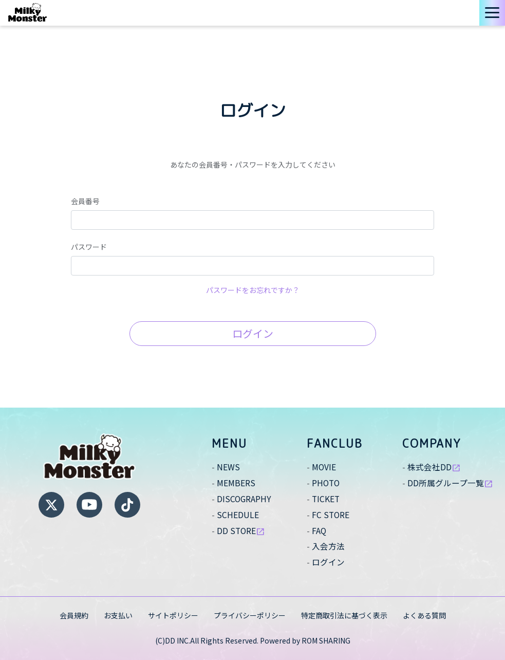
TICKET (326, 498)
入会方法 (328, 546)
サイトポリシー (173, 615)
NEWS (228, 467)
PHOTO (326, 482)
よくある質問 (424, 615)
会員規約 (74, 615)
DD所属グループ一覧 (450, 482)
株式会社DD (434, 467)
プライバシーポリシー (250, 615)
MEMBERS (236, 482)
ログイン (252, 333)
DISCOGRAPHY (244, 498)
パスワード (89, 247)
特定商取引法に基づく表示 (344, 615)
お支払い (118, 615)
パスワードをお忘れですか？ (253, 290)
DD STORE (241, 530)
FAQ (319, 530)
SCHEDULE (238, 514)
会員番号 (85, 201)
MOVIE (324, 467)
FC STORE (331, 514)
